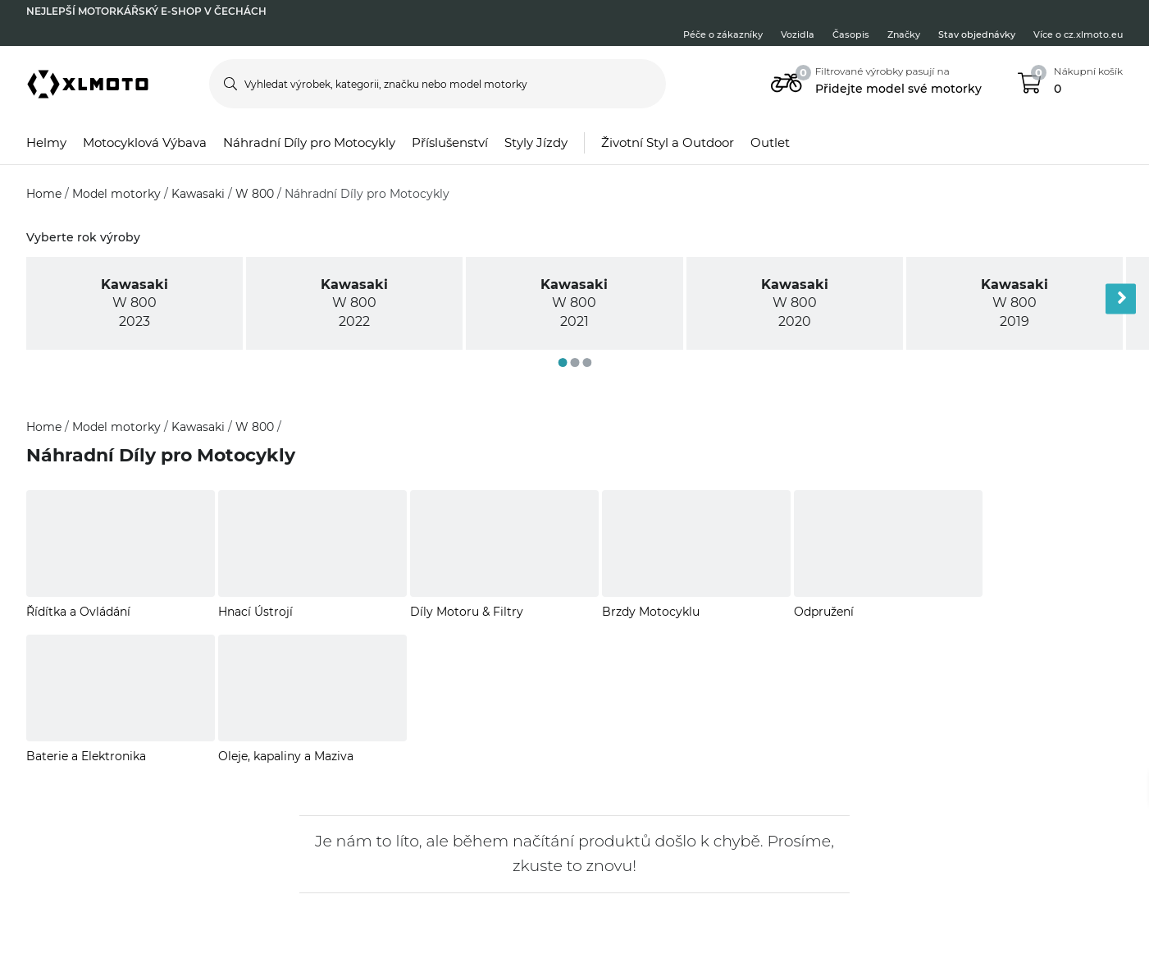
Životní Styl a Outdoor (667, 142)
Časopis (850, 34)
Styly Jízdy (536, 142)
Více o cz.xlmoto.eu (1078, 34)
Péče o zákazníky (723, 34)
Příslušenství (450, 142)
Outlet (770, 142)
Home (45, 193)
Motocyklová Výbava (145, 142)
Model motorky (118, 193)
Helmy (46, 142)
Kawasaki (199, 193)
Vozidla (797, 34)
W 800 (256, 193)
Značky (903, 34)
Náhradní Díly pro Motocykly (309, 142)
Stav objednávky (976, 34)
